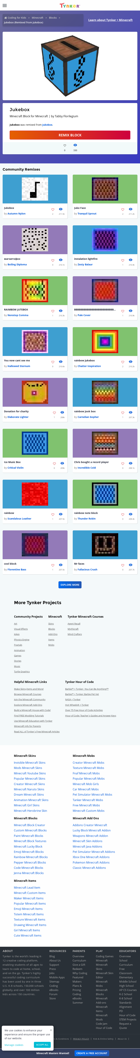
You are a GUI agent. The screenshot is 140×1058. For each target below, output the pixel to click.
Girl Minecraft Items (27, 931)
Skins (51, 623)
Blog (52, 956)
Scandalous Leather (19, 518)
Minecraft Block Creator (29, 825)
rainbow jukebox (84, 360)
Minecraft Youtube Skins (30, 773)
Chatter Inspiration (89, 366)
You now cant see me (17, 360)
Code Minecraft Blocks (28, 868)
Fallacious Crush (87, 569)
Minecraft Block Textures (30, 841)
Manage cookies (14, 1045)
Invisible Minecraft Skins (29, 763)
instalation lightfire (85, 258)
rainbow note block (86, 513)
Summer (78, 1003)
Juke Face (80, 208)
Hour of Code (104, 1028)
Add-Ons (52, 634)
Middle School (127, 982)
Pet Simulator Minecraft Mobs (92, 795)
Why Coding (80, 973)
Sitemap (54, 982)
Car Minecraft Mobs (86, 790)
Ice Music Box (12, 462)
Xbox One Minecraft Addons (91, 857)
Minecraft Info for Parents (27, 726)
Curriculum (79, 961)
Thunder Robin (87, 518)
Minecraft (37, 17)
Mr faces (79, 564)
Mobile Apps (57, 977)
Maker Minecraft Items (29, 898)
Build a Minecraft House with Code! (32, 710)
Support (54, 965)
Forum (53, 994)
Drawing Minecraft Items (30, 925)
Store (52, 998)
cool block (10, 564)
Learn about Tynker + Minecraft (110, 20)
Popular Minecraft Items (30, 904)
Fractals (18, 645)
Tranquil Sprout (87, 213)
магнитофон (12, 258)
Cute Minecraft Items (27, 936)
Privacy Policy (81, 1039)
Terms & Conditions (59, 1039)
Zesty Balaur (85, 264)
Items (51, 639)
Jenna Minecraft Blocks (29, 873)
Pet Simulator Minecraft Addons (94, 852)
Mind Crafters (75, 634)
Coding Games (104, 956)
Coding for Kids (17, 17)
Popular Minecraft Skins (29, 779)
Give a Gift (79, 965)
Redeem (77, 969)
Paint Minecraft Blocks (28, 836)
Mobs (51, 645)
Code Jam (101, 1024)
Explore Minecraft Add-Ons (28, 705)
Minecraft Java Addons (87, 847)
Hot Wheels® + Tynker (77, 705)
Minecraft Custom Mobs (89, 811)
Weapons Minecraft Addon (90, 836)
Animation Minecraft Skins (31, 800)
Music (17, 666)
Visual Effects (21, 629)
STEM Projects (127, 1019)
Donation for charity (16, 411)
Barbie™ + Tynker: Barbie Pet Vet (82, 694)
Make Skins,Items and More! (29, 689)
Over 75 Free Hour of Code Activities (84, 710)
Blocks (53, 17)
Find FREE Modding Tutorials (29, 715)
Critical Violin (16, 468)
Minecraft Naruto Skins (29, 790)
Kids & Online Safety (103, 1039)
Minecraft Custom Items (30, 893)
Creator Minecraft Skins (29, 784)
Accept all (42, 1044)
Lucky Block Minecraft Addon (92, 831)
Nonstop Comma (18, 315)
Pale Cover (84, 315)
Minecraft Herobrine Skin (30, 811)
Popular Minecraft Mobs (89, 779)
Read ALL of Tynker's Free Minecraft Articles (37, 731)
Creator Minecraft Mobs (88, 763)
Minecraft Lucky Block (28, 847)
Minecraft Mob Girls (86, 784)
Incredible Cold (87, 468)
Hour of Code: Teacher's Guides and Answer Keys (90, 715)
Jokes (16, 634)
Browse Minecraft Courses (27, 694)
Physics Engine (21, 639)
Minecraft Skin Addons (87, 841)
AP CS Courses (128, 990)
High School (126, 986)
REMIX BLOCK (70, 135)
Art (15, 623)
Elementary (126, 977)
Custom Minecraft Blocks (30, 831)
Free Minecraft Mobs (86, 806)
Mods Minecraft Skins (28, 768)
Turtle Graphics (22, 671)
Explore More (70, 585)
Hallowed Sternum (19, 366)
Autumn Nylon (16, 213)
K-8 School (125, 998)
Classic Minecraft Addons (89, 868)
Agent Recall (74, 623)
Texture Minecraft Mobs (88, 768)
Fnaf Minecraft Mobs (86, 773)
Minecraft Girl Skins (27, 806)
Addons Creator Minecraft (90, 825)
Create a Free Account (91, 1053)
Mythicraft (73, 629)
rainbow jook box (85, 411)
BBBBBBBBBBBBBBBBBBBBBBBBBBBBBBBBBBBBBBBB (95, 309)
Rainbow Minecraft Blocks (31, 857)
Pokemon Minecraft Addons (91, 863)
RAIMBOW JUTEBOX (16, 309)
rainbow (9, 513)
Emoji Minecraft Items (28, 909)
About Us (55, 961)
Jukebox (47, 124)
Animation (19, 650)
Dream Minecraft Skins (29, 795)
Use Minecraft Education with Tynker (33, 721)
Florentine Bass (17, 569)
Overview (78, 956)
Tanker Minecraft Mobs (88, 800)
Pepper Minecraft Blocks (30, 863)
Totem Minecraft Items (29, 914)
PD (121, 1011)
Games (17, 655)
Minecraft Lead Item (27, 888)
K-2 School (125, 994)
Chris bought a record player (91, 462)
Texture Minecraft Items (29, 920)
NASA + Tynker (72, 699)
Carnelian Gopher (88, 417)
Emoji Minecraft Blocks (29, 852)
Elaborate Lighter (18, 417)
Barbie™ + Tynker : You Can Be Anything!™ (87, 689)
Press (52, 969)
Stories (17, 661)
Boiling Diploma (17, 264)
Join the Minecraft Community (29, 699)
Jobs (51, 973)
